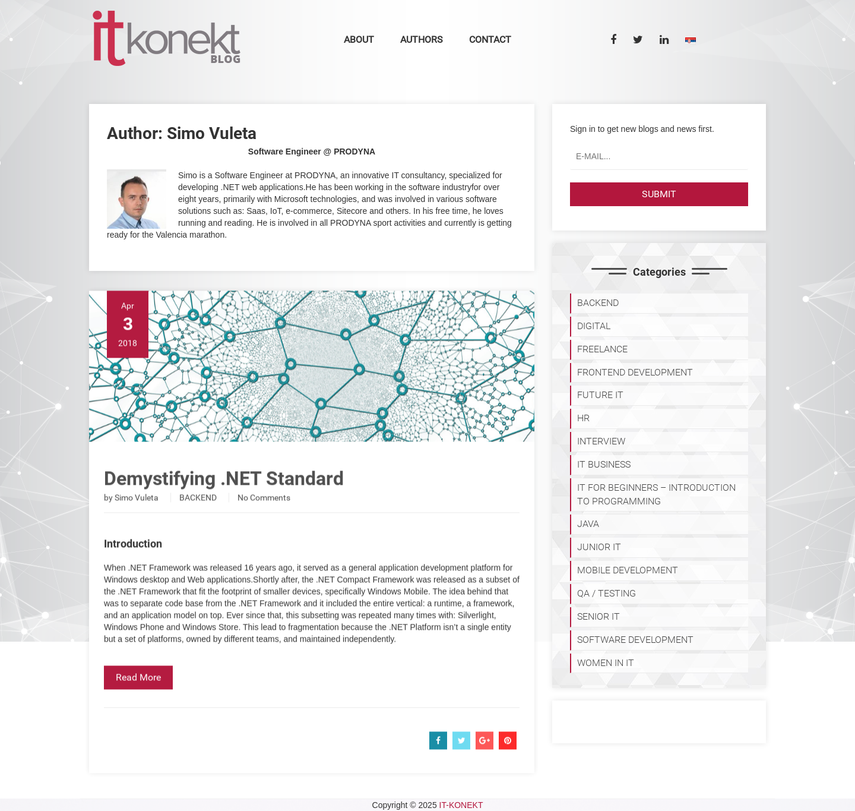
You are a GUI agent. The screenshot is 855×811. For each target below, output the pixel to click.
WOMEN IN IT (605, 662)
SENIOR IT (598, 616)
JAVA (588, 523)
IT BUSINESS (604, 464)
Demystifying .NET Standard (224, 495)
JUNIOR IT (599, 547)
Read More (138, 694)
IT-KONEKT (461, 805)
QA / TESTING (606, 593)
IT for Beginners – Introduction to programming (656, 494)
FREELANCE (602, 349)
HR (583, 418)
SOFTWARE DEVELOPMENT (635, 639)
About (359, 39)
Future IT (600, 394)
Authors (421, 39)
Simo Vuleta (137, 514)
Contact (490, 39)
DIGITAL (593, 326)
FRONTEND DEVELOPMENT (635, 372)
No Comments (264, 514)
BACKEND (198, 514)
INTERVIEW (601, 441)
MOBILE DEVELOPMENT (627, 570)
